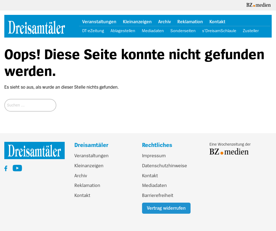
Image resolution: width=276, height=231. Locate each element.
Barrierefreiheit (157, 195)
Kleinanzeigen (137, 21)
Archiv (164, 21)
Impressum (154, 155)
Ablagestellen (123, 30)
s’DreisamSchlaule (219, 30)
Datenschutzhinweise (164, 165)
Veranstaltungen (99, 21)
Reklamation (190, 21)
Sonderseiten (183, 30)
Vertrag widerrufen (166, 208)
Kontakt (217, 21)
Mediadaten (153, 30)
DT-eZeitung (93, 30)
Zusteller (251, 30)
